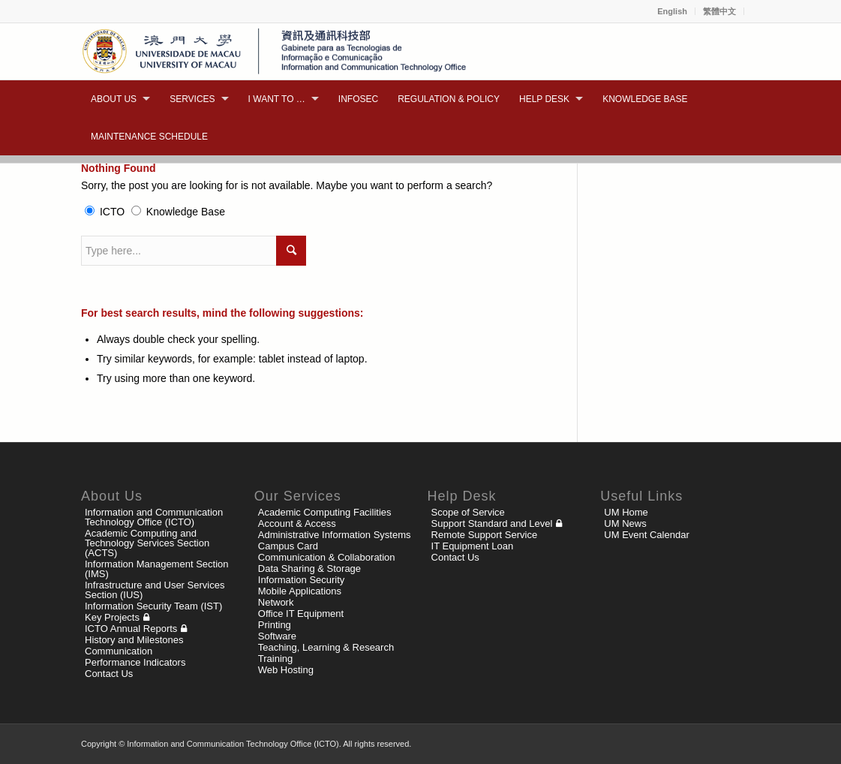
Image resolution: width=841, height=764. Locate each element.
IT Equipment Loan (472, 546)
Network (276, 602)
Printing (274, 624)
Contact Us (109, 673)
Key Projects (112, 617)
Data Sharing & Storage (309, 568)
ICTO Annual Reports (131, 628)
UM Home (626, 512)
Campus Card (288, 546)
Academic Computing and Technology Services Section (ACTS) (147, 543)
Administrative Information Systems (334, 534)
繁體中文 (719, 11)
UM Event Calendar (646, 534)
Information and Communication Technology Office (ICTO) (154, 517)
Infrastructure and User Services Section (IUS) (154, 589)
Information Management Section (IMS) (157, 568)
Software (277, 636)
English (672, 11)
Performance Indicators (135, 662)
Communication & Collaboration (326, 557)
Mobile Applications (299, 591)
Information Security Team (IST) (153, 606)
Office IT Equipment (301, 613)
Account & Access (297, 523)
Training (275, 658)
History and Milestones (134, 639)
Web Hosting (286, 669)
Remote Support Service (484, 534)
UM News (625, 523)
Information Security (301, 579)
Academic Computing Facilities (325, 512)
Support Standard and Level (492, 523)
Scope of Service (468, 512)
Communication (118, 651)
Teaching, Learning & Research (326, 647)
